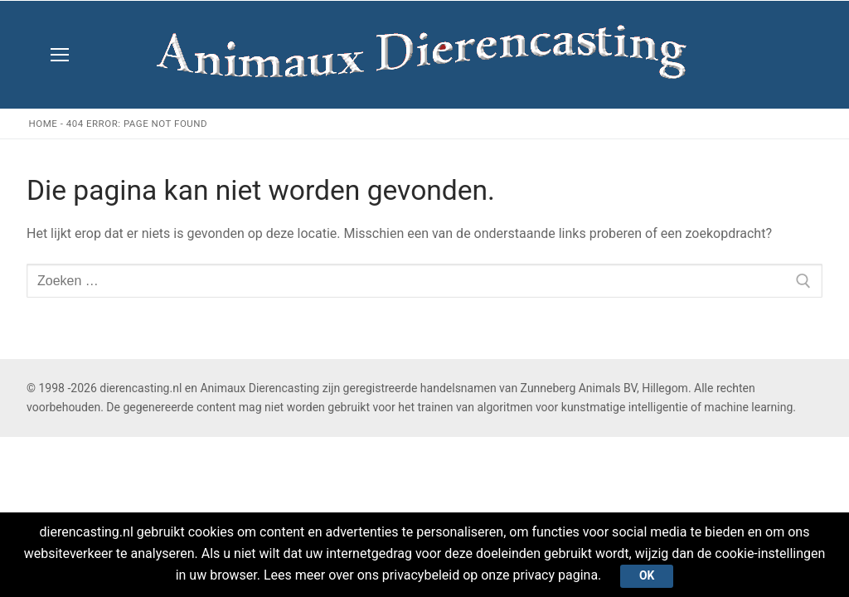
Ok (646, 575)
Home (43, 123)
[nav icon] (59, 54)
